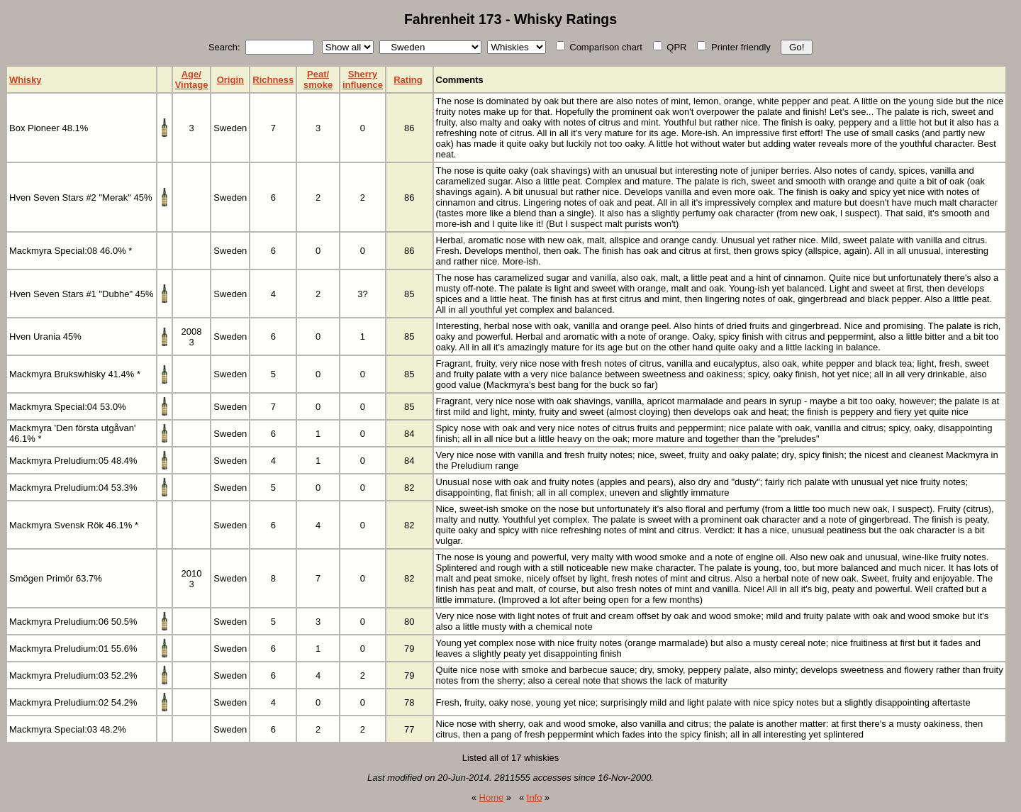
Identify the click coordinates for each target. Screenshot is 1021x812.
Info (534, 797)
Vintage (191, 84)
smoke (318, 84)
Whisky (25, 79)
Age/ (191, 74)
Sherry (362, 74)
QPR (670, 47)
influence (362, 84)
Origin (230, 79)
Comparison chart (599, 47)
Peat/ (318, 74)
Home (491, 797)
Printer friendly (733, 47)
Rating (408, 79)
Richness (273, 79)
